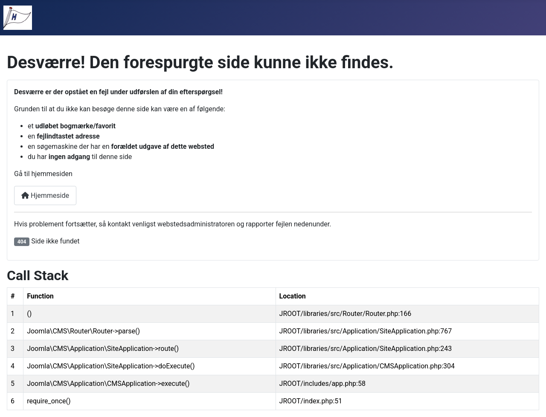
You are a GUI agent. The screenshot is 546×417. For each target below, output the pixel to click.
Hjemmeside (45, 195)
